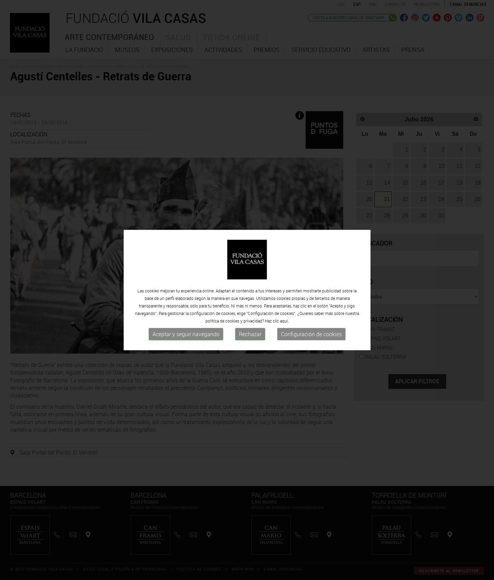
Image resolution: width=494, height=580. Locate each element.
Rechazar (250, 334)
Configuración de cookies (311, 334)
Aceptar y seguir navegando (185, 334)
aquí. (284, 321)
